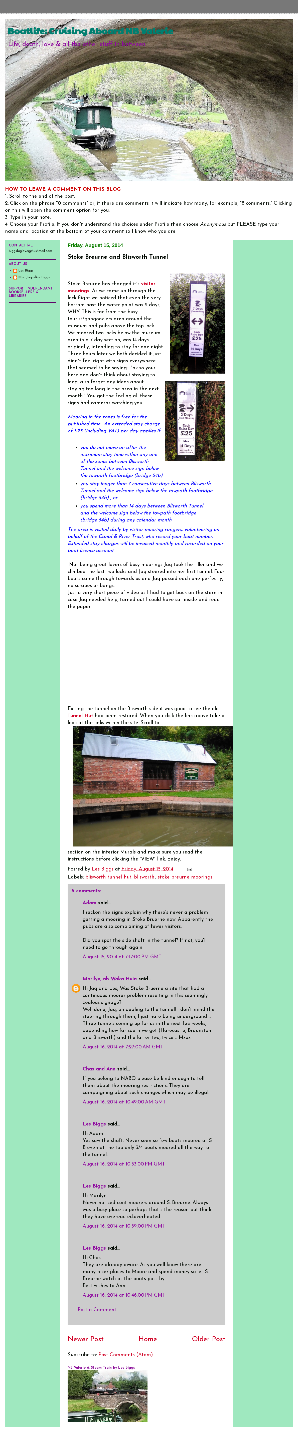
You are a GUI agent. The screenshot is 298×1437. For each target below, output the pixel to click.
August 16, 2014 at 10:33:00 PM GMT (124, 1164)
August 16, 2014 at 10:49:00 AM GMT (124, 1102)
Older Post (208, 1339)
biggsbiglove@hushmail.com (30, 251)
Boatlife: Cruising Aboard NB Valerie (90, 30)
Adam (89, 903)
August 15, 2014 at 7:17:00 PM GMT (122, 957)
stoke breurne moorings (185, 877)
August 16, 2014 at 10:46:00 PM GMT (124, 1295)
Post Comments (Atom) (125, 1354)
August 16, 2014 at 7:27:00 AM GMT (123, 1047)
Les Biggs (94, 1124)
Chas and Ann (99, 1069)
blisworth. (144, 877)
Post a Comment (97, 1309)
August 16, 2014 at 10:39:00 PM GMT (124, 1226)
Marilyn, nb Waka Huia (110, 979)
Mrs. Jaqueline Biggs (34, 277)
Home (147, 1339)
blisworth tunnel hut (108, 877)
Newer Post (86, 1339)
